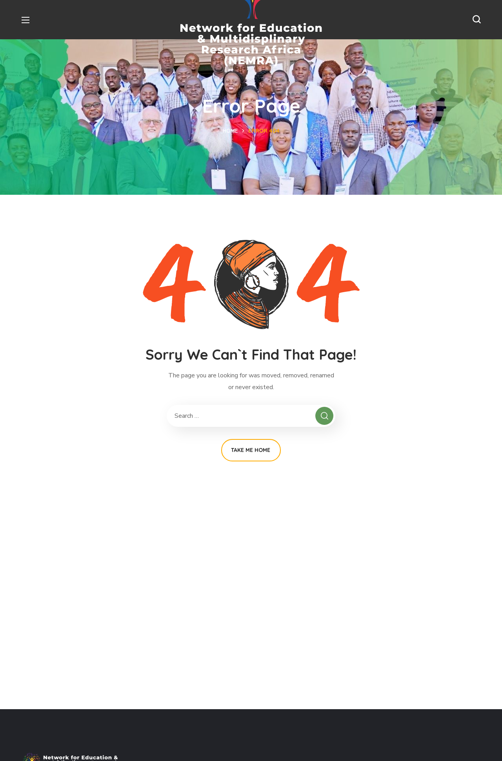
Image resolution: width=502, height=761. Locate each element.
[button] (476, 19)
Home (230, 130)
